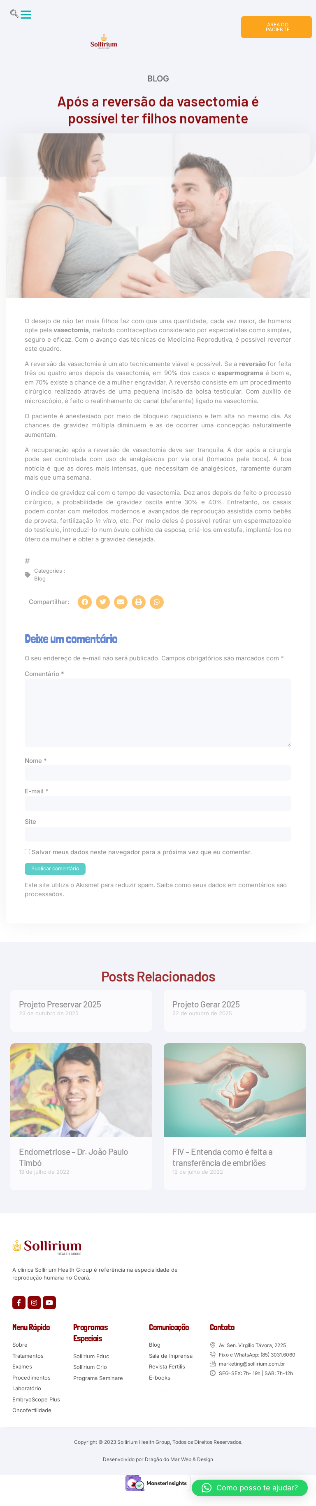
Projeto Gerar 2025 (205, 1016)
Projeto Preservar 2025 (60, 1016)
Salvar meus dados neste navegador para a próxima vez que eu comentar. (142, 864)
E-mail (37, 802)
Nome (36, 771)
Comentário (44, 681)
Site (30, 833)
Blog (158, 88)
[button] (26, 14)
